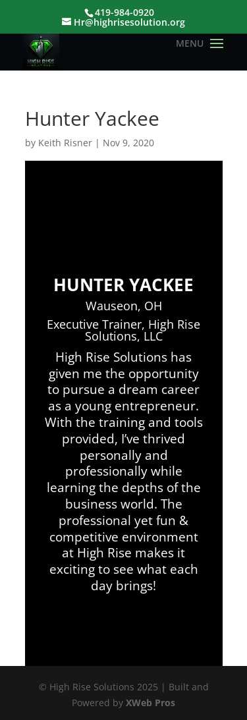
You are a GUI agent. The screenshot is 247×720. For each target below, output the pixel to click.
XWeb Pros (150, 702)
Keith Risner (65, 142)
